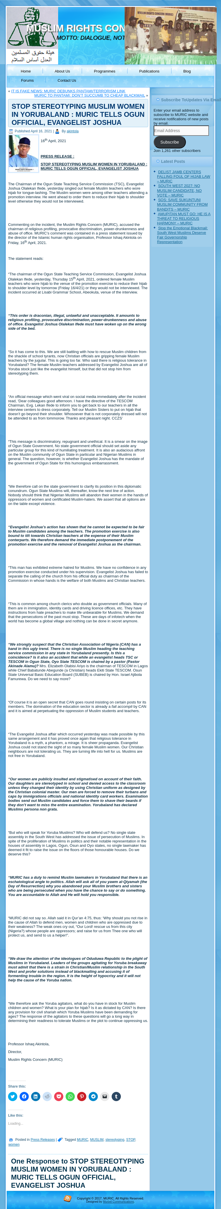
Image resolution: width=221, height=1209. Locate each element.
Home (26, 71)
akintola (73, 131)
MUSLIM (97, 1140)
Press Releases (43, 1140)
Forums (27, 80)
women (14, 1145)
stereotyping (115, 1140)
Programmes (104, 71)
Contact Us (67, 80)
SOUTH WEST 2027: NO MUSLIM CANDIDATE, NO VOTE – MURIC (179, 190)
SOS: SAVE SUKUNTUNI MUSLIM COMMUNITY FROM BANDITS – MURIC (182, 204)
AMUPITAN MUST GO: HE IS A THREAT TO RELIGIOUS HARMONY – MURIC (184, 219)
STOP (130, 1140)
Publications (149, 71)
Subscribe (169, 142)
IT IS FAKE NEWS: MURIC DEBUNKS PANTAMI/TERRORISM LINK (68, 91)
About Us (62, 71)
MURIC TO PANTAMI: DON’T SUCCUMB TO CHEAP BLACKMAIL (89, 95)
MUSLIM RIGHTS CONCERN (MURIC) (109, 28)
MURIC (82, 1140)
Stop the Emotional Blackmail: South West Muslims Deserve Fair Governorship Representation (182, 235)
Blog (187, 71)
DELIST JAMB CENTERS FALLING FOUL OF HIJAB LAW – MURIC (183, 177)
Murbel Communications (118, 1201)
